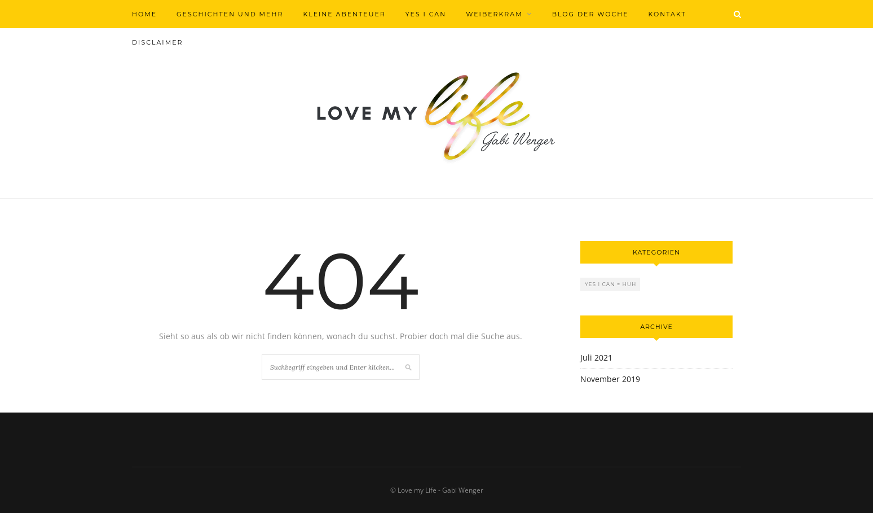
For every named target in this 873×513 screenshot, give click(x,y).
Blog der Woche (590, 14)
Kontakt (667, 14)
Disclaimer (157, 42)
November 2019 (610, 379)
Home (144, 14)
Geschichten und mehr (230, 14)
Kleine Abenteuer (344, 14)
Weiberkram (494, 14)
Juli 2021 (596, 357)
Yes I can (425, 14)
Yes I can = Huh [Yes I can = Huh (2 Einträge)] (610, 284)
